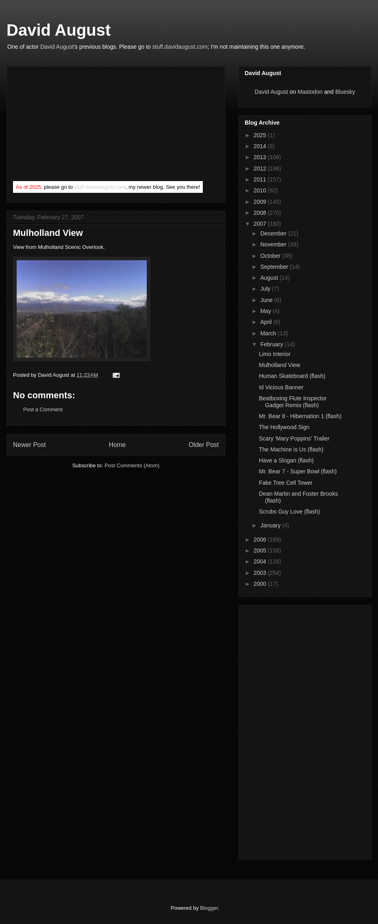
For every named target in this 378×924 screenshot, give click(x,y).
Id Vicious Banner (281, 387)
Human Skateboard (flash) (292, 376)
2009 (261, 202)
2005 (261, 550)
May (266, 311)
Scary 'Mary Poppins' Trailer (294, 438)
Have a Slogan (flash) (286, 460)
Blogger (209, 908)
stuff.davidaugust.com (180, 46)
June (267, 300)
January (271, 525)
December (274, 233)
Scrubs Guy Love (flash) (289, 511)
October (271, 256)
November (274, 244)
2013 (261, 157)
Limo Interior (275, 354)
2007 (261, 223)
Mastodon (310, 92)
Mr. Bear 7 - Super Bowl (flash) (298, 471)
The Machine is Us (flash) (291, 449)
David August (59, 30)
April (266, 322)
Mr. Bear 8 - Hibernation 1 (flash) (300, 416)
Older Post (204, 444)
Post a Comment (43, 409)
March (269, 333)
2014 (261, 146)
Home (117, 444)
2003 (261, 573)
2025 (261, 135)
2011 (261, 179)
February (272, 344)
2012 (261, 168)
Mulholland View (279, 365)
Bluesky (345, 92)
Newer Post (29, 444)
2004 (261, 561)
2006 (261, 539)
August (269, 277)
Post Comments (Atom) (131, 465)
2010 (261, 190)
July (266, 288)
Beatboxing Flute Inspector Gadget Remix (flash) (293, 401)
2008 (261, 212)
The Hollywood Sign (284, 427)
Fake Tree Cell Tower (286, 482)
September (274, 266)
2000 (261, 584)
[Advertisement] (74, 125)
